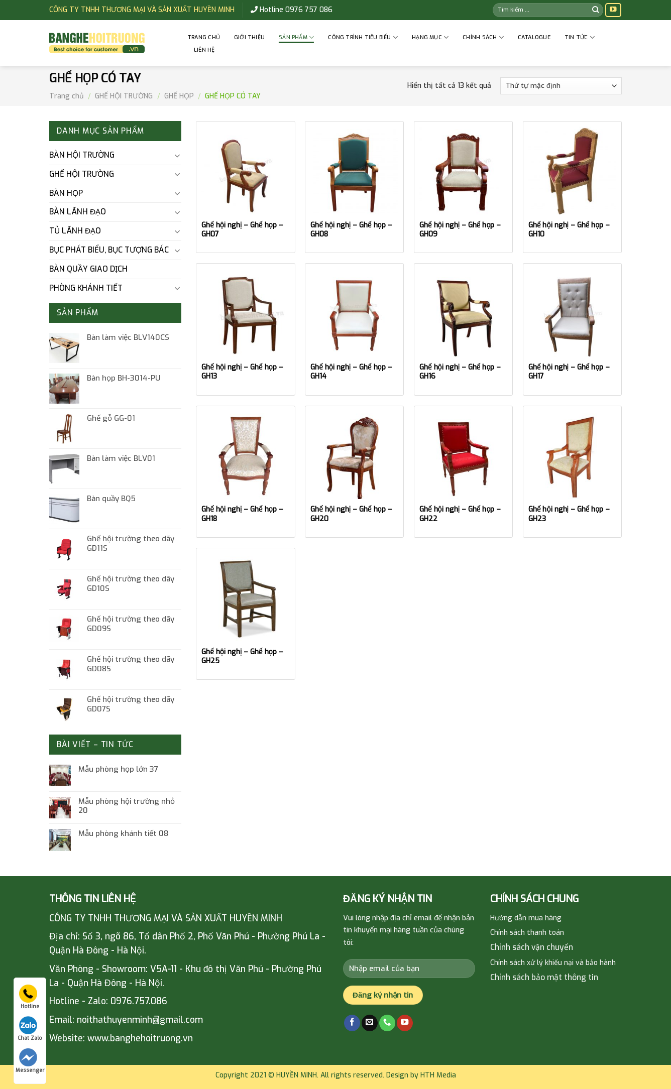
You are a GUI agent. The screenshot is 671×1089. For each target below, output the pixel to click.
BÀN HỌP (66, 193)
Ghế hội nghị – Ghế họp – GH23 (569, 514)
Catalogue (534, 37)
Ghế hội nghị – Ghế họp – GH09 (460, 230)
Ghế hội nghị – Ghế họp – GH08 (351, 230)
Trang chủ (203, 37)
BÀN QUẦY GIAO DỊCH (88, 269)
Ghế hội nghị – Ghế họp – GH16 (460, 372)
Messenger (30, 1060)
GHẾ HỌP (179, 96)
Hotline (29, 997)
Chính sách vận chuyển (531, 947)
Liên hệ (204, 50)
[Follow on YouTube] (613, 10)
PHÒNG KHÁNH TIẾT (86, 288)
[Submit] (595, 10)
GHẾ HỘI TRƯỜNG (124, 96)
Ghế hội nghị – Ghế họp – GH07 (242, 230)
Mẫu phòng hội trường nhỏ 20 (126, 806)
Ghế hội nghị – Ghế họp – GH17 (569, 372)
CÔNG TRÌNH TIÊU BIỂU (363, 37)
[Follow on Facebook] (352, 1023)
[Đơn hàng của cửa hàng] (561, 85)
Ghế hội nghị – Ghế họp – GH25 (242, 657)
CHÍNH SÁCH (483, 37)
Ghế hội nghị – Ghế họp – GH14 (351, 372)
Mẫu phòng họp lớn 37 (118, 769)
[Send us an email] (370, 1023)
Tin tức (580, 37)
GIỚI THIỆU (249, 37)
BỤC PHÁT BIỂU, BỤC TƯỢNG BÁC (109, 250)
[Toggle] (177, 156)
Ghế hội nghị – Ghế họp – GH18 (242, 514)
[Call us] (387, 1023)
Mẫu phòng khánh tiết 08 (123, 833)
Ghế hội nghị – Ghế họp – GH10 (569, 230)
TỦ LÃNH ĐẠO (75, 230)
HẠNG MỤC (430, 37)
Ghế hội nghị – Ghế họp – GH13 (242, 372)
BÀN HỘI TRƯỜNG (82, 155)
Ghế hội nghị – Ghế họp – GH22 (460, 514)
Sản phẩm (296, 37)
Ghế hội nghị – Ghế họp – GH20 (351, 514)
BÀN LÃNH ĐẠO (77, 211)
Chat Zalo (30, 1028)
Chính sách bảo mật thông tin (544, 977)
